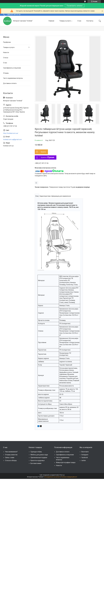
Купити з (47, 157)
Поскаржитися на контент (52, 477)
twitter (83, 460)
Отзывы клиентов (11, 455)
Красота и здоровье (38, 460)
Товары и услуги (65, 21)
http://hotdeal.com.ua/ (10, 133)
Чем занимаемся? (11, 452)
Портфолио (7, 42)
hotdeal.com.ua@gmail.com (12, 139)
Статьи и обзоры (11, 460)
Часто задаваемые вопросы (13, 78)
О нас (79, 21)
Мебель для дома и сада (39, 455)
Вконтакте (85, 452)
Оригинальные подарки (39, 457)
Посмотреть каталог (75, 6)
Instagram (84, 455)
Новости (6, 52)
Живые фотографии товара (65, 462)
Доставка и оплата (9, 83)
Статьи (5, 57)
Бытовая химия (36, 463)
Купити (43, 152)
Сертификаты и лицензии (12, 68)
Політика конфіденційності (69, 477)
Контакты (90, 21)
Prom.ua (62, 475)
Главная (51, 21)
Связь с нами (9, 457)
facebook (84, 457)
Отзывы (6, 73)
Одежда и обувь (36, 452)
